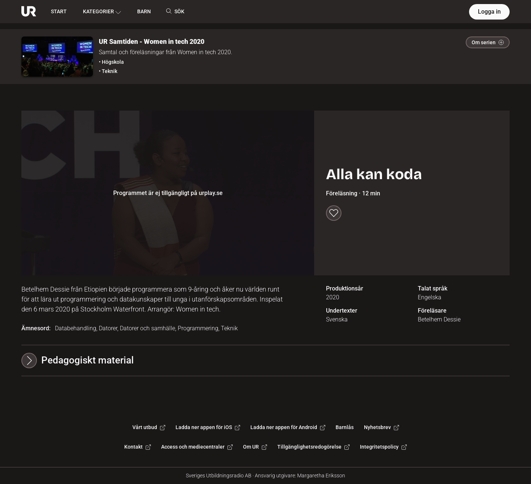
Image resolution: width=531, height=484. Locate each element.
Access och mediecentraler (197, 447)
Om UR (255, 447)
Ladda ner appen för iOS (208, 427)
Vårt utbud (148, 427)
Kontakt (137, 447)
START (59, 11)
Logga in (489, 11)
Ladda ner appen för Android (287, 427)
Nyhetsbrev (381, 427)
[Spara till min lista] (333, 213)
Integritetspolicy (383, 447)
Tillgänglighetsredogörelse (313, 447)
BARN (144, 11)
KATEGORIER (102, 11)
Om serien (488, 42)
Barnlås (345, 427)
